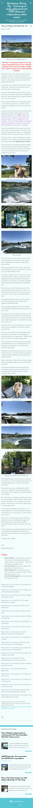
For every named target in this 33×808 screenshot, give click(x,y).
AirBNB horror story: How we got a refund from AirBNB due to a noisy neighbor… (13, 757)
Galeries (20, 804)
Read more (28, 751)
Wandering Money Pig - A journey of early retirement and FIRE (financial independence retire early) (16, 10)
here (9, 584)
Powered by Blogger (16, 801)
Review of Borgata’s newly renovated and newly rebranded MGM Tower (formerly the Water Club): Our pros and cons (14, 735)
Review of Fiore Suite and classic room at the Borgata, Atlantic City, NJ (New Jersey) (14, 779)
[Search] (31, 3)
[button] (31, 26)
